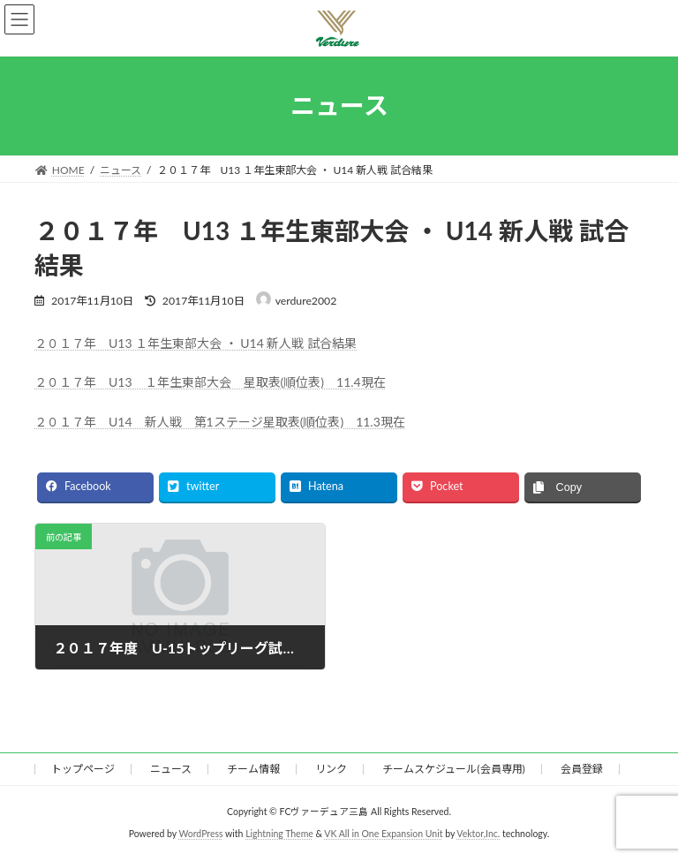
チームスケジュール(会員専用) (453, 768)
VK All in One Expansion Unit (383, 833)
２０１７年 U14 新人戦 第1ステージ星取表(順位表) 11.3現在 (219, 421)
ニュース (171, 768)
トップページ (83, 768)
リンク (331, 768)
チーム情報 (253, 768)
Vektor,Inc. (478, 833)
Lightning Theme (279, 833)
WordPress (200, 833)
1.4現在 (364, 381)
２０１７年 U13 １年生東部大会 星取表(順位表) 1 (188, 381)
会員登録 (582, 768)
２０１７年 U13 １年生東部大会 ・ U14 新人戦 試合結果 (195, 343)
